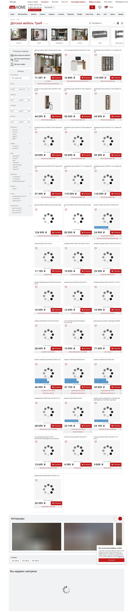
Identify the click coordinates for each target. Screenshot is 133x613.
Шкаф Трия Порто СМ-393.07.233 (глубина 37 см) (107, 89)
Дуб (14, 160)
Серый (15, 167)
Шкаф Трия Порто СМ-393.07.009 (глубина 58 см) (78, 128)
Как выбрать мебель (78, 2)
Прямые (15, 148)
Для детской (17, 212)
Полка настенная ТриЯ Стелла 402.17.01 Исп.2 (106, 437)
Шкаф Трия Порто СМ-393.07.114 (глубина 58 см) (107, 51)
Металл (15, 129)
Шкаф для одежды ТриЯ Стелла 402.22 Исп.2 (107, 243)
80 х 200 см (48, 81)
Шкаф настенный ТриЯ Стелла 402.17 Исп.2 (107, 282)
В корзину (57, 78)
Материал (21, 127)
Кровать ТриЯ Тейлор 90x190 (73, 398)
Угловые (15, 146)
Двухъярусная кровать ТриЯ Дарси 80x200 (107, 321)
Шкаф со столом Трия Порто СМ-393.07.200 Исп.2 (48, 89)
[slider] (12, 86)
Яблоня (15, 169)
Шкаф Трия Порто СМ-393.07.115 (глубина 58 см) (78, 167)
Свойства (21, 174)
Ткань (14, 134)
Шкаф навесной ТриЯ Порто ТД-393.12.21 (47, 475)
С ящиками (16, 176)
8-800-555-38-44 (35, 7)
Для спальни (17, 210)
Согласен (111, 560)
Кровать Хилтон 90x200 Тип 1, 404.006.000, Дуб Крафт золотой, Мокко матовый (107, 399)
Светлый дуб (17, 164)
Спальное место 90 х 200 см (48, 390)
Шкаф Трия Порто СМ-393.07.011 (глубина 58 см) (107, 128)
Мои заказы (108, 2)
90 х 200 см (35, 560)
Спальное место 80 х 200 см (107, 236)
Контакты (44, 2)
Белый (15, 158)
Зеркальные (16, 200)
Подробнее (120, 556)
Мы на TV (65, 2)
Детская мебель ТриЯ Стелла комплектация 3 (48, 51)
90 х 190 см (25, 560)
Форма (21, 143)
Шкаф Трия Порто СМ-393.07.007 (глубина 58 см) (48, 167)
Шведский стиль (122, 2)
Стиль (21, 193)
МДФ (14, 138)
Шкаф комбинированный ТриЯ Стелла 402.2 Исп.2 (48, 283)
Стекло (15, 132)
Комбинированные (18, 181)
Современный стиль (19, 196)
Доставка (55, 2)
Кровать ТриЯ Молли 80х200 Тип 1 (74, 359)
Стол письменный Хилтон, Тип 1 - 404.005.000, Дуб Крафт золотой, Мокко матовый (47, 438)
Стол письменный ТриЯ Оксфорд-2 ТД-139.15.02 (74, 321)
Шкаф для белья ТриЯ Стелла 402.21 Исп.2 (77, 243)
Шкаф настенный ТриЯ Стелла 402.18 (75, 282)
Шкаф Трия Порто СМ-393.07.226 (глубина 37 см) (78, 89)
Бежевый (15, 156)
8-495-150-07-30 (35, 5)
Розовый (15, 162)
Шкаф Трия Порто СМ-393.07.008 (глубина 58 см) (48, 128)
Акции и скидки (33, 2)
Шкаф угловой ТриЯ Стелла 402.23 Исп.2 (47, 321)
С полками (16, 179)
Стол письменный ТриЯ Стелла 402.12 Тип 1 (77, 50)
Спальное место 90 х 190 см (78, 429)
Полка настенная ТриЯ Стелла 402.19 (75, 437)
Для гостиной (17, 208)
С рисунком (16, 198)
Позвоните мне (35, 10)
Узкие (14, 188)
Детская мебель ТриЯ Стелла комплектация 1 (48, 205)
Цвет (21, 153)
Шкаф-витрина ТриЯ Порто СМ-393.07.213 (47, 398)
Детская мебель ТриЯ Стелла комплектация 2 (77, 205)
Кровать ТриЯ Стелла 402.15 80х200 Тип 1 (106, 205)
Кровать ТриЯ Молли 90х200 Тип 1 (104, 359)
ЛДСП (14, 136)
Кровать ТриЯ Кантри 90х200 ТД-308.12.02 (47, 359)
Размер (21, 186)
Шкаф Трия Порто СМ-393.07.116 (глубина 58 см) (107, 167)
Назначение (21, 205)
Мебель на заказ (94, 2)
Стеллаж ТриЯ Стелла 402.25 (43, 243)
